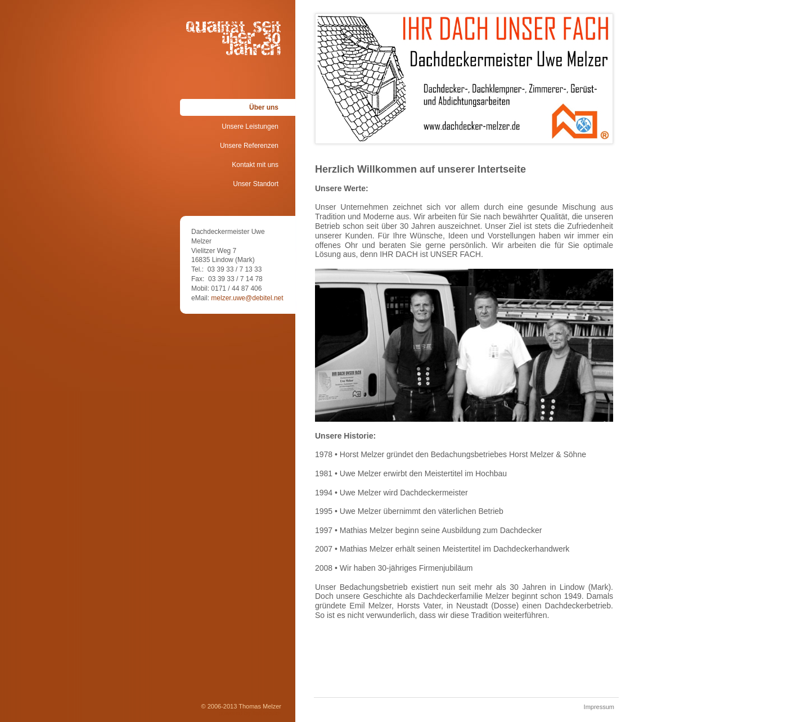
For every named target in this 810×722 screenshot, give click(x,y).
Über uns (263, 107)
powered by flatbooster (250, 713)
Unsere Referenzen (249, 146)
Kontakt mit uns (255, 165)
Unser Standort (255, 184)
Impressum (599, 706)
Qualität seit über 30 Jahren (233, 30)
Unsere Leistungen (250, 126)
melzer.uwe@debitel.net (247, 298)
